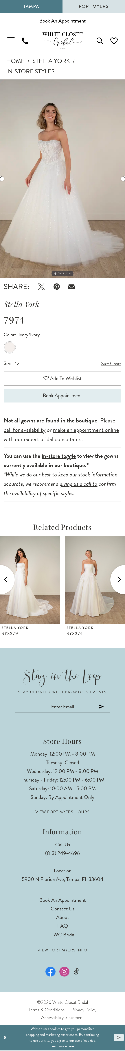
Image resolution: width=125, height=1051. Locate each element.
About (62, 918)
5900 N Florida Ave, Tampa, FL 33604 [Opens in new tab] (62, 880)
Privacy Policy (83, 1010)
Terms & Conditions (47, 1010)
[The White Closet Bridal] (62, 40)
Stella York (51, 61)
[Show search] (100, 40)
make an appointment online (86, 430)
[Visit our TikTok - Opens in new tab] (76, 972)
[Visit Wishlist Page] (114, 40)
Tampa (31, 6)
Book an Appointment (62, 900)
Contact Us (62, 909)
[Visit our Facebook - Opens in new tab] (50, 972)
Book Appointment (62, 396)
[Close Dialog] (5, 1038)
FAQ (62, 926)
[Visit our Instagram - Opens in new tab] (64, 972)
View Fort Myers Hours (62, 812)
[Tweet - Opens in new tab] (41, 286)
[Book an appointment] (62, 21)
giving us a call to (78, 484)
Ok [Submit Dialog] (119, 1038)
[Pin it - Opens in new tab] (56, 286)
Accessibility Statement (62, 1018)
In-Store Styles (30, 71)
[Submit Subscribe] (102, 707)
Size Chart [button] (111, 363)
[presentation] (30, 580)
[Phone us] (25, 40)
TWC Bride (62, 935)
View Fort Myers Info (62, 951)
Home (15, 61)
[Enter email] (62, 707)
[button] (11, 40)
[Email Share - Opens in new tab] (71, 287)
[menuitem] (11, 40)
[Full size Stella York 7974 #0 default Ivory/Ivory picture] (62, 179)
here (70, 1046)
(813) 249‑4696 (62, 854)
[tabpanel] (62, 179)
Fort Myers (94, 6)
